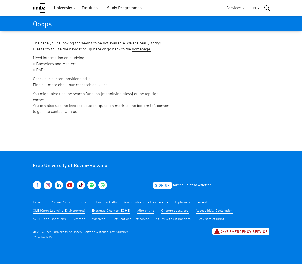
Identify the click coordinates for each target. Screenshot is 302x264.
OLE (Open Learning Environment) (59, 210)
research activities (92, 85)
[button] (255, 8)
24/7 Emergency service (241, 231)
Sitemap (79, 219)
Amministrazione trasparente (146, 202)
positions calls (78, 79)
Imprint (83, 202)
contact (57, 112)
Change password (175, 210)
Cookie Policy (61, 202)
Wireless (98, 219)
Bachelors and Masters (56, 64)
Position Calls (106, 202)
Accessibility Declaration (214, 210)
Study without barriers (173, 219)
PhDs (40, 70)
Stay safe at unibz (211, 219)
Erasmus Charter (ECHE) (111, 210)
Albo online (145, 210)
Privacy (38, 202)
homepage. (141, 49)
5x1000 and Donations (49, 219)
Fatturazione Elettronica (130, 219)
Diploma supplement (191, 202)
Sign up (162, 185)
